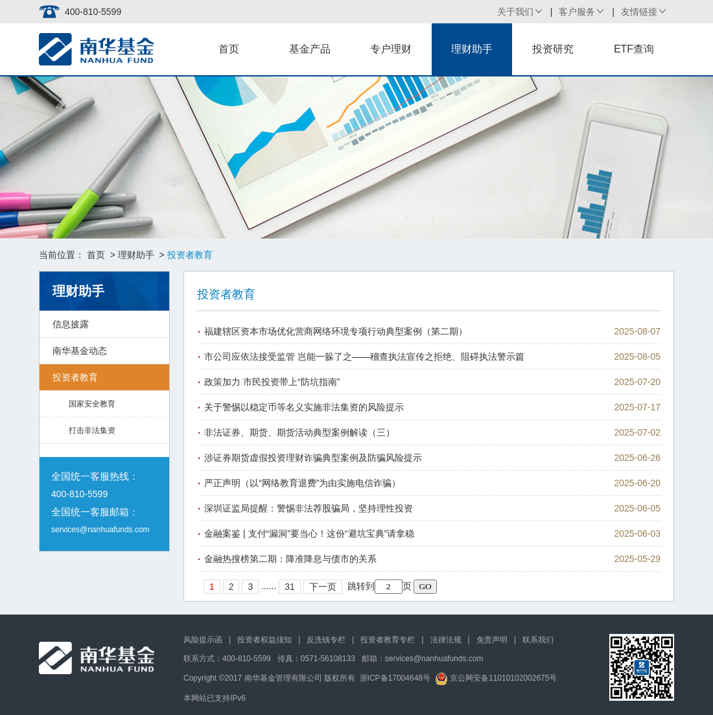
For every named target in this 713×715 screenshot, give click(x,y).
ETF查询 (634, 48)
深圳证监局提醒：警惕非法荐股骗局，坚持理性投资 (308, 508)
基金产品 (310, 48)
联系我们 (538, 639)
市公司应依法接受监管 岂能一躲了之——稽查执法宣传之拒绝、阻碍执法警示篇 (364, 356)
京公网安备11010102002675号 (496, 678)
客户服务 (577, 11)
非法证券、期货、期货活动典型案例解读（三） (299, 432)
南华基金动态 (80, 351)
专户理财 (391, 48)
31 (290, 586)
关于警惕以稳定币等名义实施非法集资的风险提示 (304, 407)
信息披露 (71, 324)
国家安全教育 (92, 403)
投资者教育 (75, 377)
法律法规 (446, 639)
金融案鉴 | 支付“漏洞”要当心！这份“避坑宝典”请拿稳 (309, 533)
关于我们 (515, 11)
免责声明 (492, 639)
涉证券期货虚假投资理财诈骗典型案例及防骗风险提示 (313, 457)
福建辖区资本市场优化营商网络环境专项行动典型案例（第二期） (335, 331)
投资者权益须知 (264, 639)
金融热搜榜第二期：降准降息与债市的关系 (290, 559)
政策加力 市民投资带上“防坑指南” (272, 382)
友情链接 (639, 11)
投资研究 (553, 48)
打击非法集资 (92, 430)
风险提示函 (202, 639)
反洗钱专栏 (326, 639)
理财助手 (472, 48)
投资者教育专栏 (387, 639)
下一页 (322, 586)
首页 (228, 48)
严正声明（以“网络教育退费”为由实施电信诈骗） (302, 483)
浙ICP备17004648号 (395, 678)
